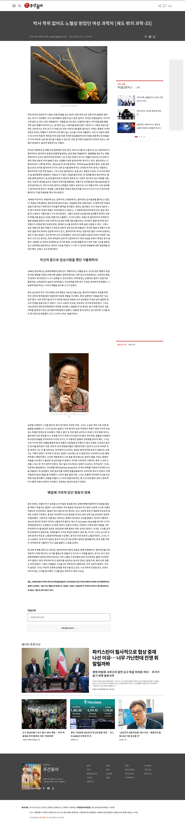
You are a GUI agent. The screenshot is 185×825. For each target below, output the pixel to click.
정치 (88, 766)
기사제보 (147, 766)
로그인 (170, 6)
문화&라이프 (92, 774)
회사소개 (32, 808)
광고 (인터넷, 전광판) (45, 808)
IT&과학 (109, 774)
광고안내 (147, 774)
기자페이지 (129, 778)
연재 (127, 766)
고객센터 (65, 808)
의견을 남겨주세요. (37, 617)
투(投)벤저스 (125, 87)
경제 (107, 766)
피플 (107, 778)
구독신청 (147, 770)
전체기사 (90, 782)
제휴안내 (57, 808)
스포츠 (89, 778)
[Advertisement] (63, 334)
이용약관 (72, 808)
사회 (88, 770)
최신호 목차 (129, 770)
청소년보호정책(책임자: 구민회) (103, 808)
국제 (107, 770)
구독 (138, 88)
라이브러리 (129, 774)
